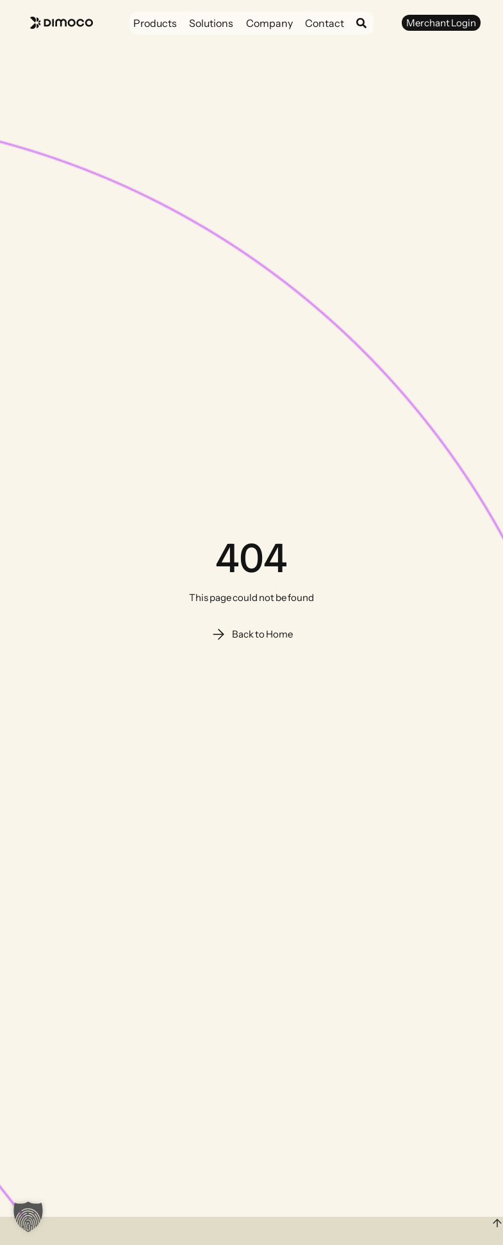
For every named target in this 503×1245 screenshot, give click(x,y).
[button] (28, 1217)
